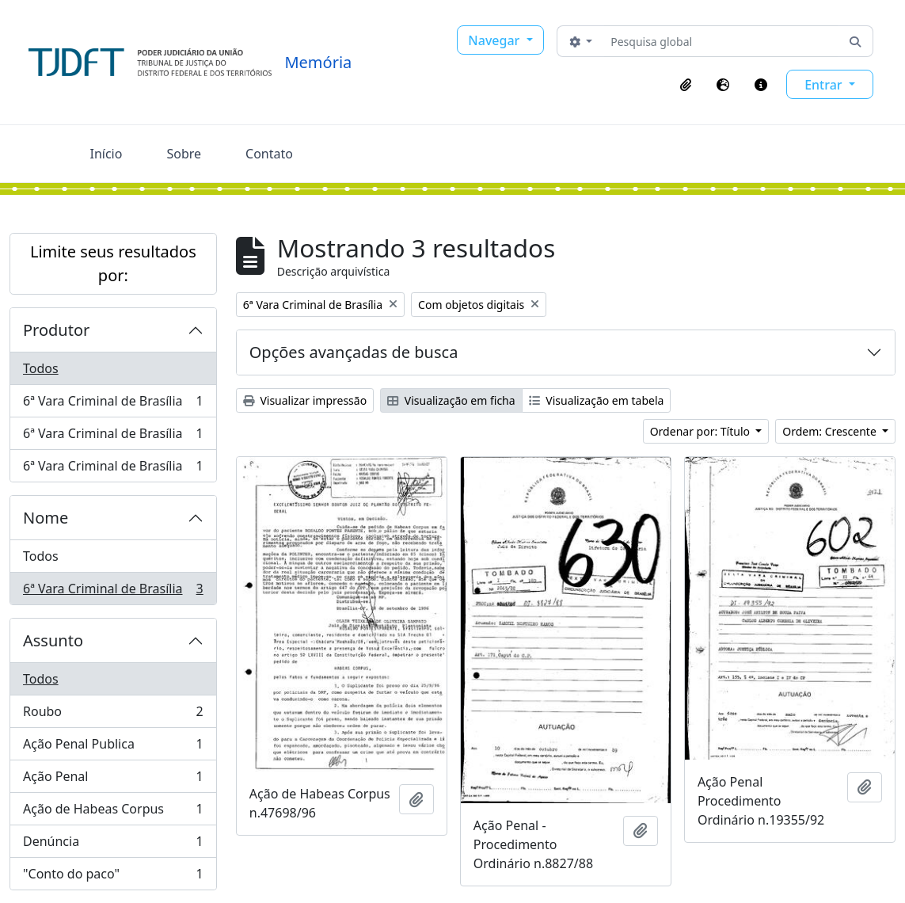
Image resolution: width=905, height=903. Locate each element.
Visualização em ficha (451, 400)
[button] (685, 84)
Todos (41, 368)
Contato (269, 153)
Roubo (112, 715)
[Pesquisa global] (720, 41)
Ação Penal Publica (112, 747)
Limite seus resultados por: (113, 263)
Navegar (495, 40)
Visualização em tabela (596, 400)
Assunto (53, 640)
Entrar (825, 84)
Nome (45, 517)
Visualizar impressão (305, 400)
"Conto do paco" (112, 877)
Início (106, 153)
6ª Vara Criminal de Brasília (112, 404)
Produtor (56, 330)
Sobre (183, 153)
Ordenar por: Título (701, 431)
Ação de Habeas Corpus (112, 812)
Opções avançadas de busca (353, 352)
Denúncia (112, 845)
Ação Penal (112, 780)
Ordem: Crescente (830, 431)
